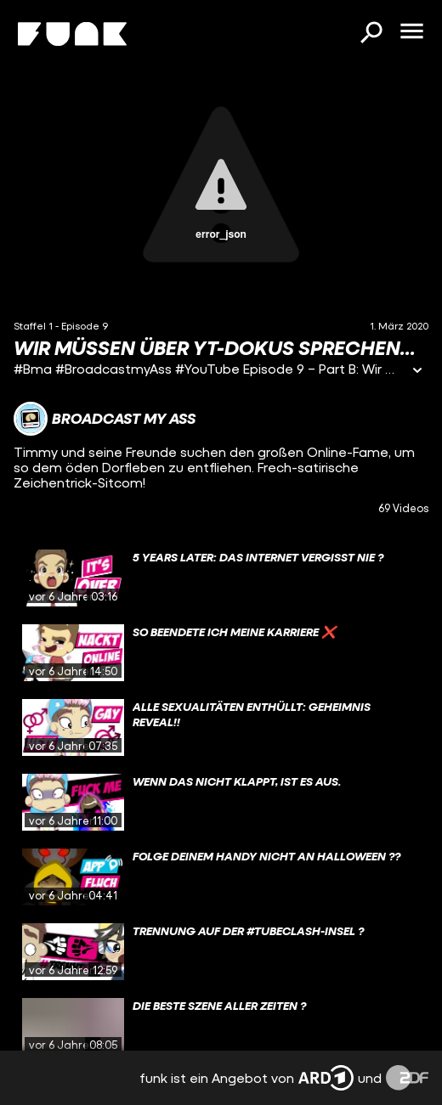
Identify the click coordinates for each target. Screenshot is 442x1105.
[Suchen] (371, 34)
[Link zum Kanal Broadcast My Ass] (105, 419)
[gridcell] (221, 578)
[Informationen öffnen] (417, 371)
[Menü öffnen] (411, 32)
